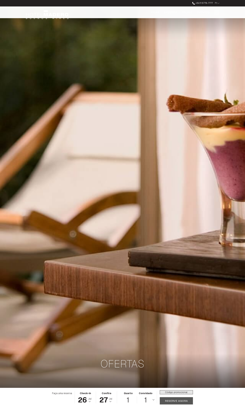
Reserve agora (176, 400)
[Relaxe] (153, 12)
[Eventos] (169, 12)
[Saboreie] (137, 12)
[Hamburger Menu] (215, 12)
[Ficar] (122, 12)
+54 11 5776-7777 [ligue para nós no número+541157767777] (202, 3)
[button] (85, 397)
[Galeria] (204, 12)
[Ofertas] (187, 12)
